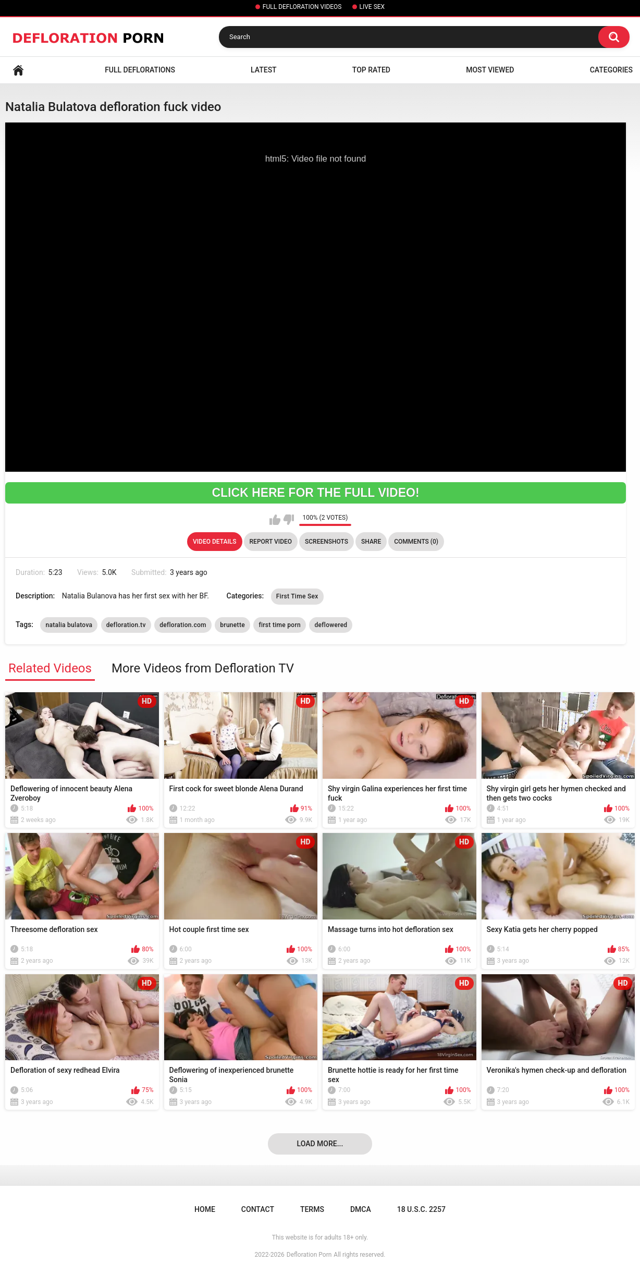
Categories (611, 70)
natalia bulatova (68, 625)
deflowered (330, 625)
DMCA (360, 1209)
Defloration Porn (309, 1254)
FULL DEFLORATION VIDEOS (302, 6)
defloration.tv (126, 625)
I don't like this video (288, 519)
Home (18, 70)
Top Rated (371, 70)
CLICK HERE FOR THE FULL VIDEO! (315, 492)
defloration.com (182, 625)
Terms (312, 1209)
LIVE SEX (372, 6)
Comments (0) (416, 541)
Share (371, 541)
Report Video (271, 541)
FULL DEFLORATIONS (140, 70)
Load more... (320, 1143)
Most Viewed (490, 70)
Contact (257, 1209)
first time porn (280, 625)
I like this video (274, 519)
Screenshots (326, 541)
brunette (232, 625)
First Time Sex (297, 596)
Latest (264, 70)
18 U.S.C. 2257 (421, 1209)
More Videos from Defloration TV (203, 668)
